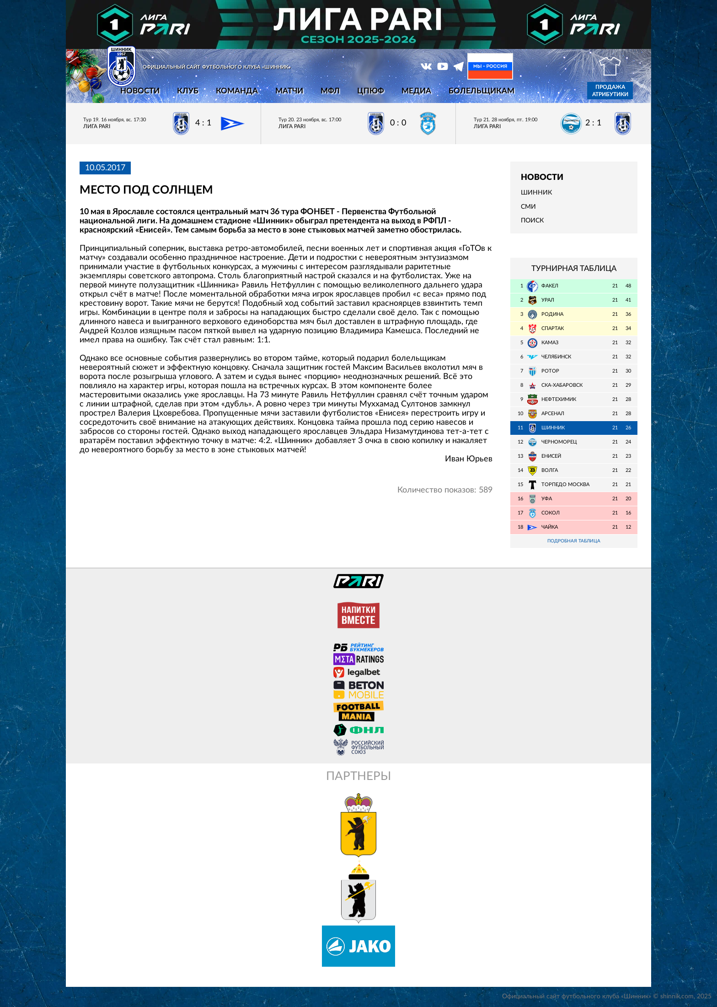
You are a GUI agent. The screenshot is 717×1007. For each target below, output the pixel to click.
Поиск (532, 220)
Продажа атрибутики (610, 90)
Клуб (187, 91)
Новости (140, 91)
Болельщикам (481, 91)
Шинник (536, 192)
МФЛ (330, 91)
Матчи (289, 91)
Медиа (416, 91)
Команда (237, 91)
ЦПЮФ (370, 91)
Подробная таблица (574, 541)
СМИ (528, 207)
